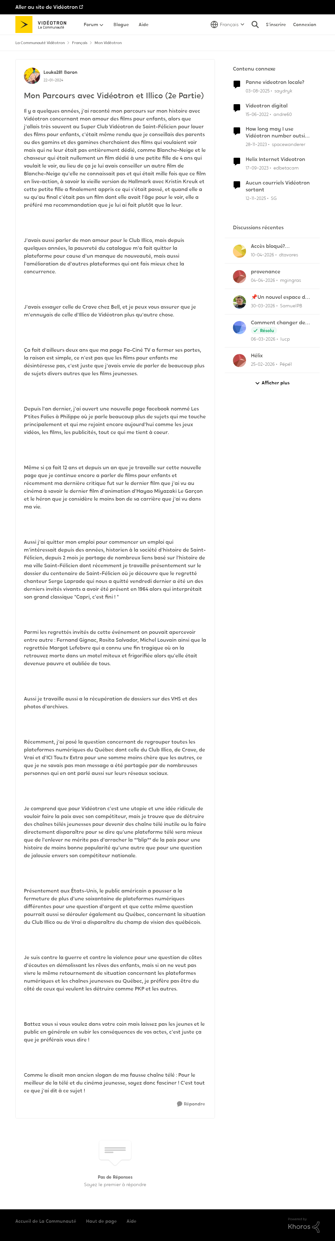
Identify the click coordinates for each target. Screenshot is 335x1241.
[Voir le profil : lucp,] (239, 327)
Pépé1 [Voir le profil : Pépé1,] (286, 364)
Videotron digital (267, 106)
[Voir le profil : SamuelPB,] (239, 302)
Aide (131, 1221)
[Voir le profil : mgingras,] (239, 276)
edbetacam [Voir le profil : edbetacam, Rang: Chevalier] (286, 168)
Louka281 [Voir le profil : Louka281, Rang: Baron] (53, 72)
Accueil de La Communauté (45, 1221)
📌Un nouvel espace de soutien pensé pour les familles (279, 297)
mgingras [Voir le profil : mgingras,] (290, 280)
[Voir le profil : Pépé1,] (239, 360)
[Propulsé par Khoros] (304, 1225)
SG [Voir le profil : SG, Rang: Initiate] (274, 198)
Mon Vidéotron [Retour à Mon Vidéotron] (108, 42)
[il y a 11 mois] (258, 91)
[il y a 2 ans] (256, 144)
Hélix (257, 355)
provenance (265, 271)
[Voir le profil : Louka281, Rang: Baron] (32, 76)
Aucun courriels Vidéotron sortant (278, 186)
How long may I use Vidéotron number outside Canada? (278, 132)
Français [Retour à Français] (79, 42)
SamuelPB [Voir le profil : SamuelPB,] (291, 306)
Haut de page (101, 1221)
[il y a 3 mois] (262, 254)
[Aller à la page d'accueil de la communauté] (43, 24)
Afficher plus (272, 383)
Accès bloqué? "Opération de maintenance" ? (270, 246)
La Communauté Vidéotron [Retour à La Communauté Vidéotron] (40, 42)
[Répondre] (191, 1104)
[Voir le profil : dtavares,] (239, 251)
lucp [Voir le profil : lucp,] (285, 339)
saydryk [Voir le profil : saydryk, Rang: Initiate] (283, 91)
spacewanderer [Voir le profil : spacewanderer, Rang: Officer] (288, 144)
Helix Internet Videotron (275, 159)
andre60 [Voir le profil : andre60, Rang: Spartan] (282, 114)
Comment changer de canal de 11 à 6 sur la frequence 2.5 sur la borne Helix (278, 322)
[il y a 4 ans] (257, 114)
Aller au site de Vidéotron (46, 7)
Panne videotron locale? (275, 82)
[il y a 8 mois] (256, 198)
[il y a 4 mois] (263, 338)
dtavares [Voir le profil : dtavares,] (288, 255)
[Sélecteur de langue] (227, 24)
